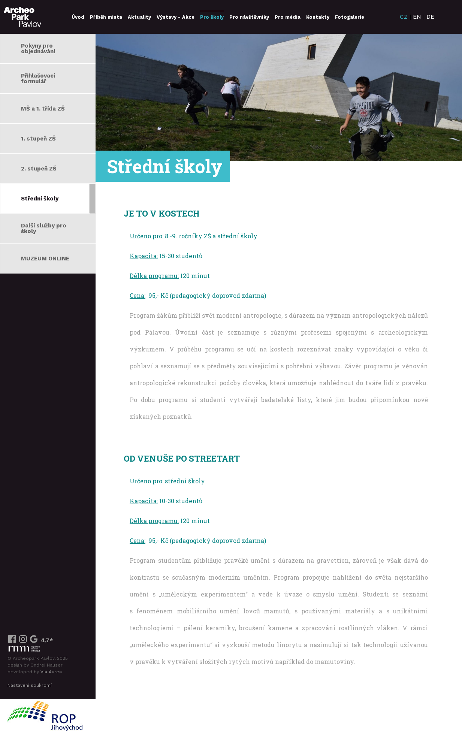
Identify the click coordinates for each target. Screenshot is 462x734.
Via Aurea (51, 671)
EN (417, 16)
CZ (404, 16)
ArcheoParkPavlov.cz (22, 17)
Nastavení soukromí (29, 685)
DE (430, 16)
